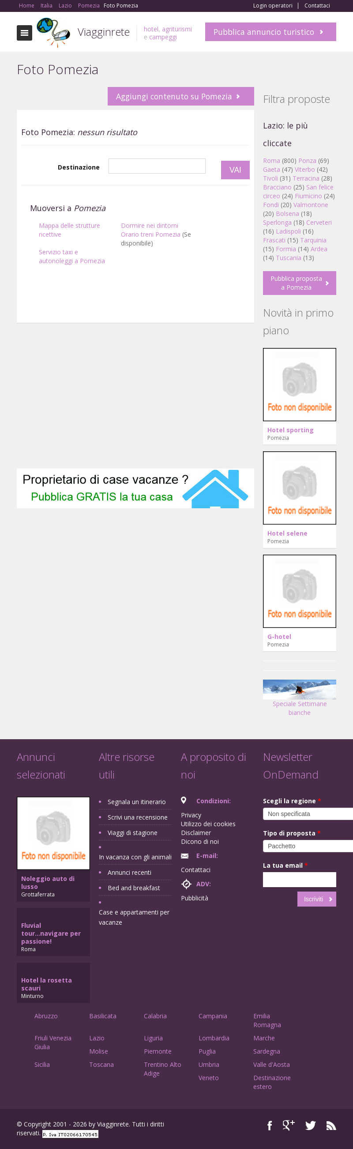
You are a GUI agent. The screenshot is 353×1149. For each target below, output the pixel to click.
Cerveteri (319, 222)
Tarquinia (313, 240)
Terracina (306, 178)
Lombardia (214, 1038)
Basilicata (102, 1016)
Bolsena (287, 213)
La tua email (285, 865)
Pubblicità (194, 898)
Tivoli (270, 178)
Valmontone (310, 204)
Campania (213, 1016)
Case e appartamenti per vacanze (134, 917)
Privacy (191, 815)
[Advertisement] (135, 327)
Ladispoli (288, 231)
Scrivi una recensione (138, 817)
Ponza (307, 160)
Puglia (207, 1051)
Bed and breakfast (134, 888)
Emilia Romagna (267, 1020)
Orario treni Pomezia (150, 234)
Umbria (209, 1064)
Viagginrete (104, 31)
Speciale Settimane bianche (299, 701)
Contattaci (317, 6)
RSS (331, 1125)
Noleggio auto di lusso (48, 882)
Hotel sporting (290, 430)
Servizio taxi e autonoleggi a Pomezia (72, 256)
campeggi (163, 37)
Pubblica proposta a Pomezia (296, 282)
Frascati (274, 240)
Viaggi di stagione (133, 832)
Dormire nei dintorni (149, 225)
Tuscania (288, 257)
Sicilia (42, 1064)
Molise (98, 1051)
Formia (286, 249)
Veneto (209, 1077)
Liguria (153, 1038)
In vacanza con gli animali (135, 857)
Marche (264, 1038)
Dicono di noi (200, 841)
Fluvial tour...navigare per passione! (51, 933)
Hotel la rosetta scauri (46, 984)
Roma (271, 160)
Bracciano (277, 187)
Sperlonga (277, 222)
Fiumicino (308, 196)
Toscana (101, 1064)
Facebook (269, 1125)
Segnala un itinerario (137, 801)
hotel (151, 29)
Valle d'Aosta (271, 1064)
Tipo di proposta (292, 833)
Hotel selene (287, 533)
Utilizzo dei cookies (208, 824)
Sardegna (266, 1051)
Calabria (155, 1016)
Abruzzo (46, 1016)
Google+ (289, 1125)
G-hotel (279, 636)
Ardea (319, 249)
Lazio (97, 1038)
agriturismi (177, 29)
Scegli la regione (292, 801)
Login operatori (273, 6)
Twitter (310, 1125)
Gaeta (271, 169)
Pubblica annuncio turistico (264, 31)
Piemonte (158, 1051)
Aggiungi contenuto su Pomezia (174, 96)
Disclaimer (196, 832)
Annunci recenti (129, 872)
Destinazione (79, 167)
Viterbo (305, 169)
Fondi (271, 204)
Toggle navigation (24, 33)
